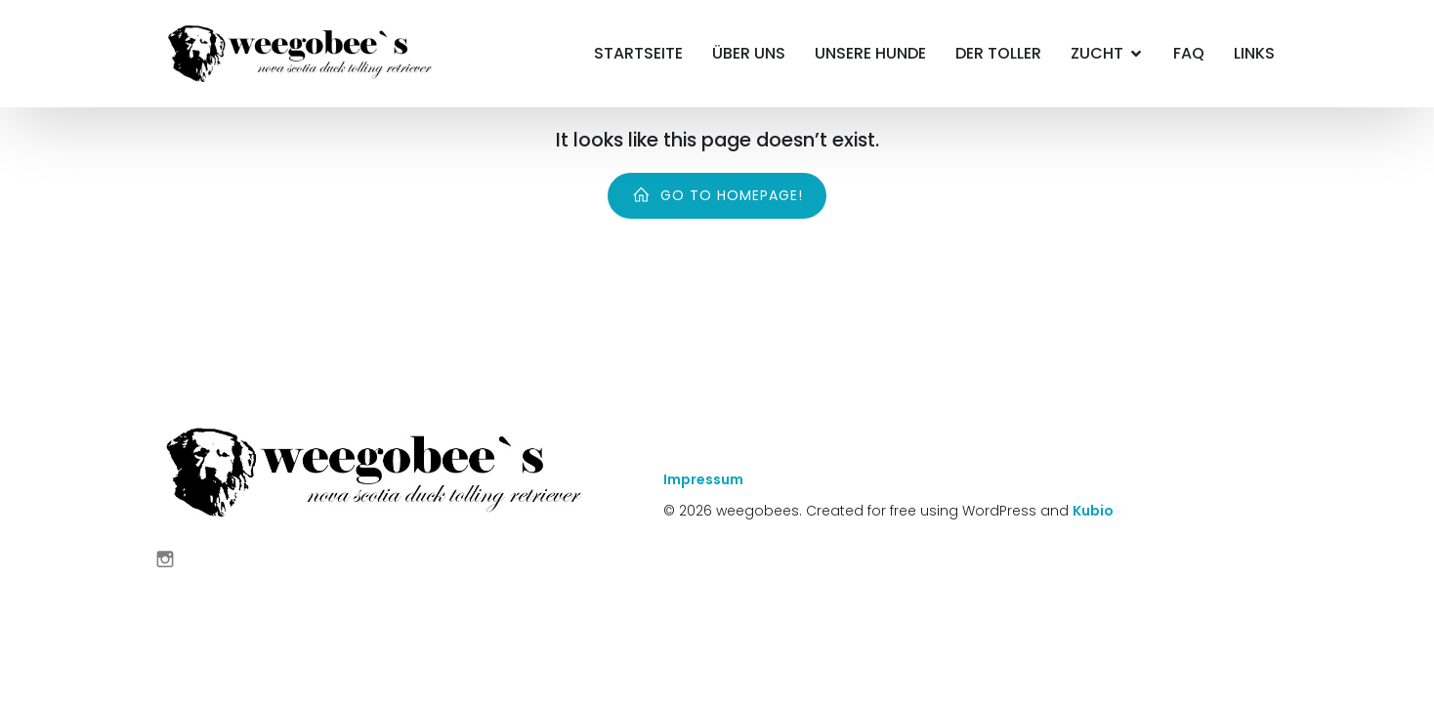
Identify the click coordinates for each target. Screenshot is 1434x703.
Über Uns (748, 53)
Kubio (1093, 510)
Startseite (638, 53)
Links (1254, 53)
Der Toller (998, 53)
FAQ (1188, 53)
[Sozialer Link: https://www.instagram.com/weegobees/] (172, 558)
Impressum (703, 479)
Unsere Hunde (870, 53)
